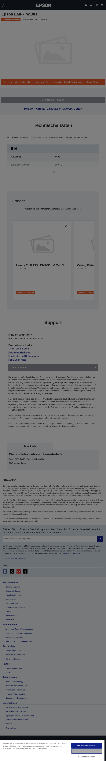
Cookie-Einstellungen (86, 756)
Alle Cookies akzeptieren (86, 745)
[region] (52, 750)
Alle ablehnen (86, 751)
